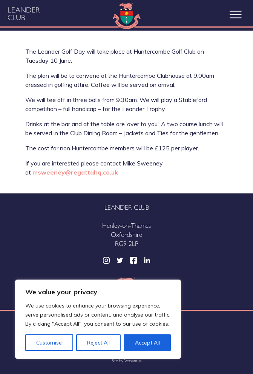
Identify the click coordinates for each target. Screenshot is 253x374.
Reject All (98, 342)
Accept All (147, 342)
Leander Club (24, 13)
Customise (49, 342)
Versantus (132, 360)
